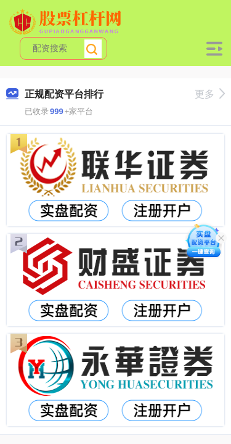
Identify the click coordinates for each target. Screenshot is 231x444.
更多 (210, 94)
